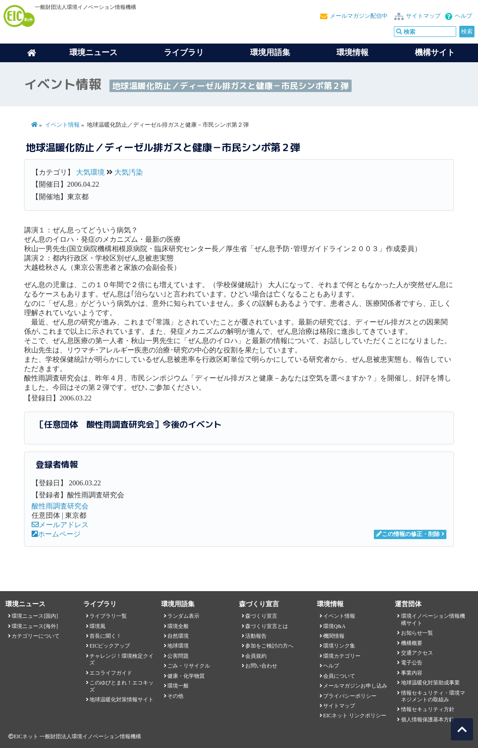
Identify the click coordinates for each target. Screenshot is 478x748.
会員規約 (256, 656)
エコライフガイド (110, 673)
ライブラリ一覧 (108, 616)
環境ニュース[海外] (35, 626)
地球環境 (178, 646)
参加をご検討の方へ (269, 646)
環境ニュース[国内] (35, 616)
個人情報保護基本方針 (427, 719)
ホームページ (56, 534)
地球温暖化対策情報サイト (121, 699)
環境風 (97, 626)
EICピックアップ (109, 646)
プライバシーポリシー (350, 696)
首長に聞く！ (105, 636)
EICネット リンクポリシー (354, 715)
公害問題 (178, 656)
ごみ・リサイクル (188, 666)
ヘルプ (463, 16)
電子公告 (411, 663)
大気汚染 (128, 172)
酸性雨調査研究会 (60, 506)
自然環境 (178, 636)
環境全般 (178, 626)
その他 (175, 696)
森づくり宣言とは (266, 626)
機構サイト (435, 52)
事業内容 (411, 673)
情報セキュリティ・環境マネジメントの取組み (433, 696)
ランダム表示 (183, 616)
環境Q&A (334, 626)
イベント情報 (62, 125)
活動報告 (256, 636)
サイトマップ (423, 16)
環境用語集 (270, 52)
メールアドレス (60, 524)
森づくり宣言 (261, 616)
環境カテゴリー (342, 656)
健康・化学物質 (186, 676)
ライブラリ (184, 52)
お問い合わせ (261, 666)
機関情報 (333, 636)
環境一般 (178, 686)
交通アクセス (417, 653)
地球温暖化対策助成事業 (430, 683)
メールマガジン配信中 (359, 16)
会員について (339, 676)
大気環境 (90, 172)
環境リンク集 (339, 646)
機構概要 (411, 643)
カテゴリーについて (36, 636)
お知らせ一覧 (417, 633)
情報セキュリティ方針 (427, 709)
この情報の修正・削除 (408, 534)
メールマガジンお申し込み (355, 686)
